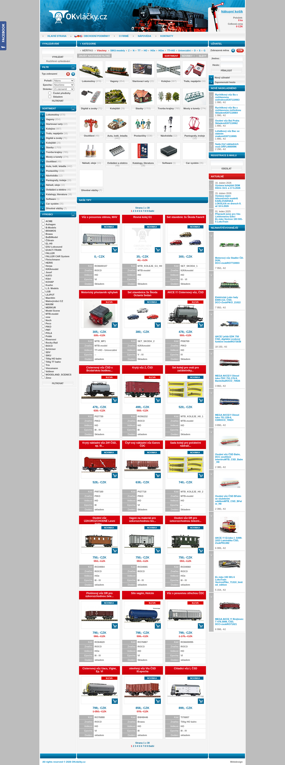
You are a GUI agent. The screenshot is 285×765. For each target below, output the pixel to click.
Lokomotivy (55, 114)
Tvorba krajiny (57, 152)
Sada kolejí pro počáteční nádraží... (185, 444)
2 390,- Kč (229, 490)
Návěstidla (54, 175)
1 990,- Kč (227, 98)
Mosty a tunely (57, 157)
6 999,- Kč (229, 531)
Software (52, 199)
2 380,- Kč (229, 448)
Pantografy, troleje (58, 180)
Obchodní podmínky (97, 36)
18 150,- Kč (229, 330)
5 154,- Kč (229, 571)
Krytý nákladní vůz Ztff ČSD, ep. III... (99, 444)
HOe (152, 50)
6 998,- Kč (229, 612)
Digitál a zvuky (56, 138)
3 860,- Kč (229, 369)
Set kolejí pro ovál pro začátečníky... (185, 369)
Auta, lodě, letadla (59, 166)
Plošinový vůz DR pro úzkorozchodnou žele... (99, 595)
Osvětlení (53, 161)
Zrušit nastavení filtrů (94, 56)
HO (145, 50)
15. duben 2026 (228, 199)
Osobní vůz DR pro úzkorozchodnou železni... (186, 520)
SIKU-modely (117, 50)
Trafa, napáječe (57, 133)
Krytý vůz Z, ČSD (142, 367)
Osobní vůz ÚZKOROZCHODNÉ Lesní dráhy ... (99, 521)
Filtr (45, 67)
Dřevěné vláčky (56, 208)
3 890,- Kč (229, 408)
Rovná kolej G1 (142, 217)
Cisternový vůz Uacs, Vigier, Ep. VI (99, 670)
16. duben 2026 (227, 185)
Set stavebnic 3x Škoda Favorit (185, 217)
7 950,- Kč (229, 251)
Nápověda (144, 36)
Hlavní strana (57, 36)
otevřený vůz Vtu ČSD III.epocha (142, 670)
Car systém (54, 203)
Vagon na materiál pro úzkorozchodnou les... (142, 520)
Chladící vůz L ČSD (185, 668)
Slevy (202, 56)
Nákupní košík (232, 11)
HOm (161, 50)
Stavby (53, 147)
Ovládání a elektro (58, 189)
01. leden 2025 (229, 216)
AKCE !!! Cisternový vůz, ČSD (185, 292)
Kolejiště (53, 142)
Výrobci (47, 214)
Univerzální (184, 50)
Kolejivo (53, 128)
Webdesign (236, 762)
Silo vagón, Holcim (142, 593)
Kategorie (89, 43)
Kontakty (166, 36)
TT (139, 50)
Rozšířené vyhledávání (58, 61)
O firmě (124, 36)
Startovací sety (57, 124)
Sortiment (49, 108)
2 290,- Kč (227, 146)
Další (151, 211)
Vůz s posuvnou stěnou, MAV (99, 217)
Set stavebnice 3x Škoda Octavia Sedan (142, 294)
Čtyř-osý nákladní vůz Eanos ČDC (142, 444)
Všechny (102, 50)
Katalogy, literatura (59, 194)
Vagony (53, 119)
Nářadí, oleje (55, 185)
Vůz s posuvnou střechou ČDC (185, 593)
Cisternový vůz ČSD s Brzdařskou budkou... (99, 369)
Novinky (188, 56)
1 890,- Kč (227, 123)
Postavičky (55, 171)
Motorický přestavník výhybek (99, 292)
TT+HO (171, 50)
